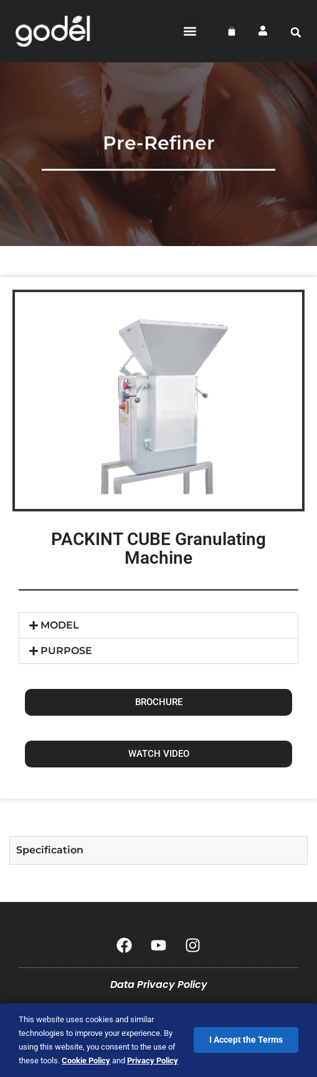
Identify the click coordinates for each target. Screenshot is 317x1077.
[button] (190, 31)
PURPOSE (66, 651)
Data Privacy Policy (158, 984)
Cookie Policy (86, 1060)
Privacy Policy (152, 1060)
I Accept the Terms (246, 1040)
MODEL (59, 625)
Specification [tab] (49, 850)
